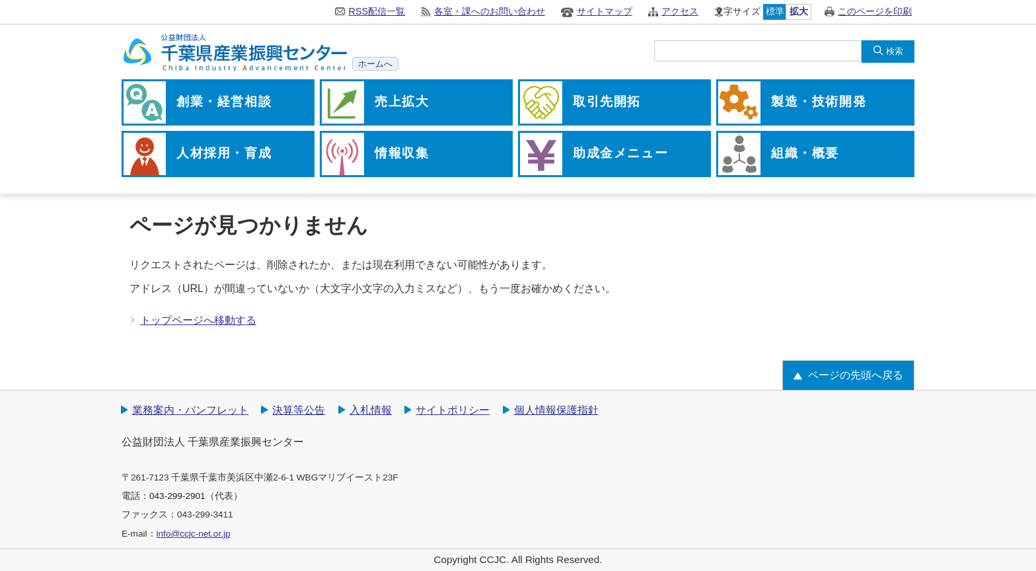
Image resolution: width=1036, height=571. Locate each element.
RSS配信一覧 (376, 11)
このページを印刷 (875, 11)
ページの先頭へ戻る (855, 375)
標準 (775, 11)
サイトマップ (604, 11)
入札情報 (371, 410)
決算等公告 (298, 410)
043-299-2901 (177, 496)
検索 (894, 51)
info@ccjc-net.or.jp (194, 534)
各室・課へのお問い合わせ (489, 11)
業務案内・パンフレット (190, 410)
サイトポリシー (453, 410)
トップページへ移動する (198, 320)
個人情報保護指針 (556, 410)
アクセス (679, 11)
